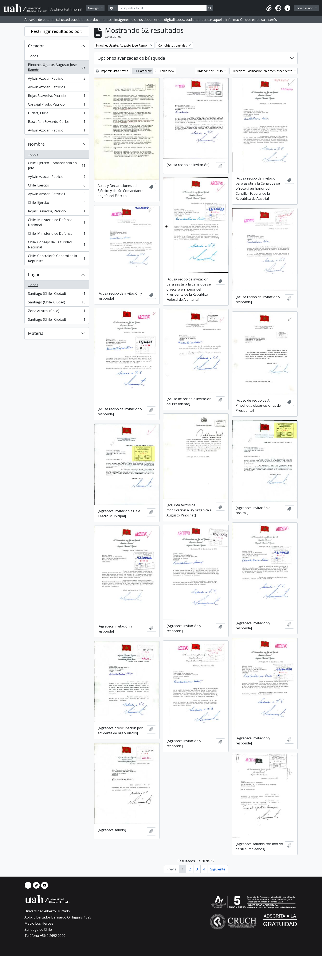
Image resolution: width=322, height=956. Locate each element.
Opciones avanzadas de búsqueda (131, 58)
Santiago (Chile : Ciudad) (56, 294)
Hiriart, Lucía (56, 113)
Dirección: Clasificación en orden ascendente (262, 71)
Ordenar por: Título (210, 71)
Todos (33, 56)
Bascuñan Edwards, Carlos (56, 122)
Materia (35, 333)
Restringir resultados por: (56, 31)
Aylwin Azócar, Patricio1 (56, 87)
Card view (143, 71)
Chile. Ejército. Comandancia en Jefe (56, 165)
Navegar (94, 8)
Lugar (34, 275)
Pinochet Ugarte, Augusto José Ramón (56, 67)
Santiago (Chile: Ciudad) (56, 303)
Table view (164, 71)
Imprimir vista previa (112, 71)
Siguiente (217, 869)
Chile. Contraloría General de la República (56, 258)
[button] (269, 8)
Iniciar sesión (305, 8)
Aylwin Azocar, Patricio (56, 79)
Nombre (36, 144)
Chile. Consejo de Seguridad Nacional (56, 244)
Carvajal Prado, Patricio (56, 105)
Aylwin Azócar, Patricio (56, 177)
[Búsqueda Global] (162, 8)
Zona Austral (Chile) (56, 311)
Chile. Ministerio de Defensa (56, 234)
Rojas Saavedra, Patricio (56, 96)
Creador (36, 46)
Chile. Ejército (56, 186)
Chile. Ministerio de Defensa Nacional (56, 222)
